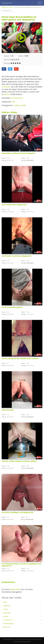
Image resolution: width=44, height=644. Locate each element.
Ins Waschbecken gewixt (12, 307)
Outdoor (17, 105)
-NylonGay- (7, 613)
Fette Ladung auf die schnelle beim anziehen (20, 358)
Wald (24, 105)
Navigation (7, 3)
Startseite (5, 7)
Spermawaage (8, 410)
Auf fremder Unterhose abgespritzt (17, 256)
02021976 (6, 627)
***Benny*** (8, 620)
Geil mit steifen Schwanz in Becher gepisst (19, 461)
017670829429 (8, 623)
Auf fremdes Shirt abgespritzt (14, 204)
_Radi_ (5, 602)
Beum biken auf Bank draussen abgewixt (18, 153)
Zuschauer (6, 86)
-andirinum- (7, 606)
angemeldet (15, 589)
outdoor (6, 94)
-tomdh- (6, 616)
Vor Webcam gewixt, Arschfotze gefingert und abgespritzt (21, 564)
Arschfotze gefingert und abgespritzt (17, 512)
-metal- (5, 609)
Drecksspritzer (17, 98)
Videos (11, 7)
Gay (13, 101)
